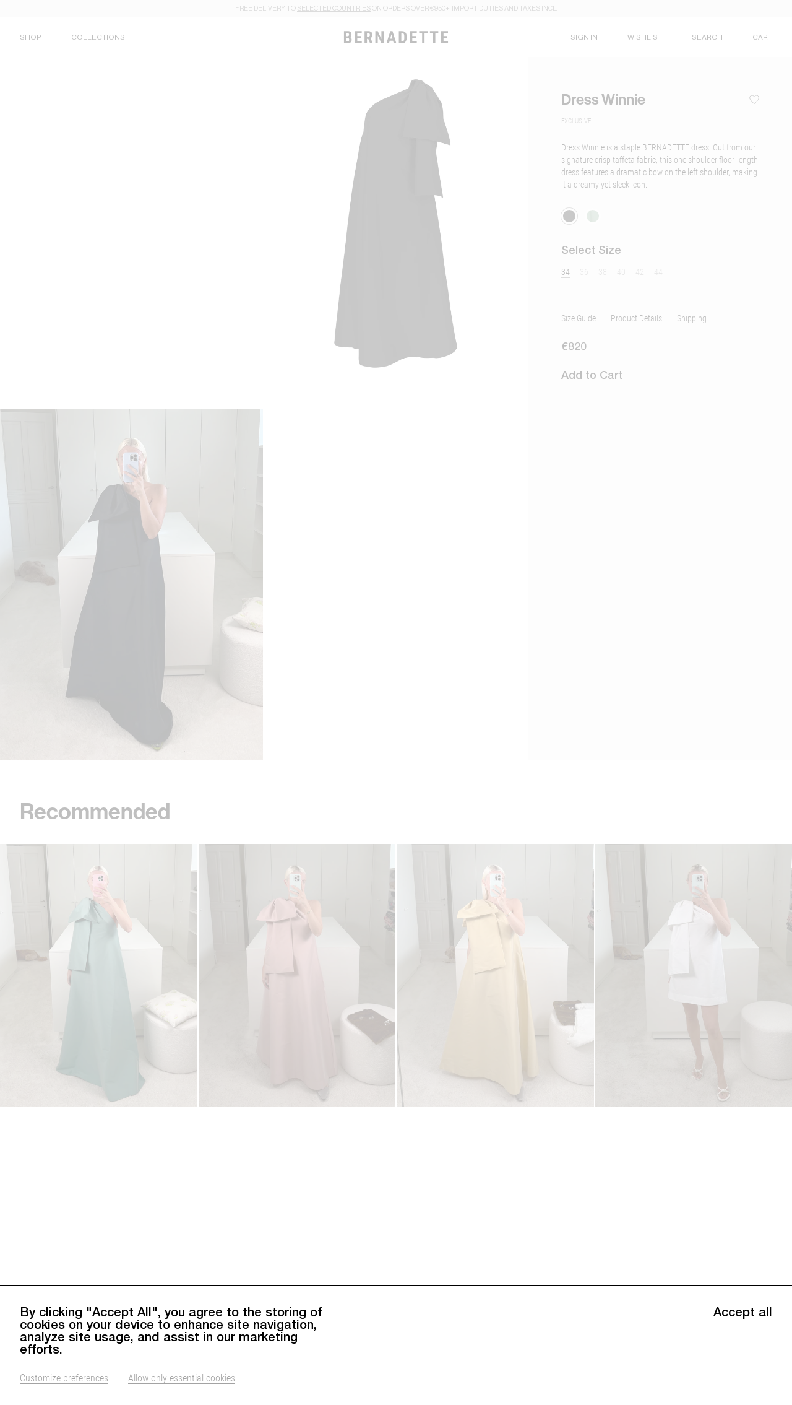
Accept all (742, 1312)
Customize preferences (64, 1377)
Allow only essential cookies (181, 1377)
